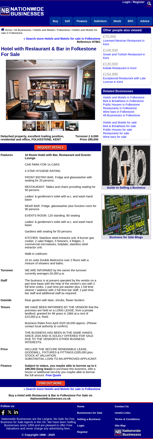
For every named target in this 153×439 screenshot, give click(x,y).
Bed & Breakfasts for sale (119, 126)
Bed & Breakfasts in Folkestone (123, 101)
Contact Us (122, 406)
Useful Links (122, 412)
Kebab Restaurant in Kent (119, 68)
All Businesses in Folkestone (121, 115)
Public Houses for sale (117, 129)
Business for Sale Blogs (126, 237)
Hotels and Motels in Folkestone (124, 97)
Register (139, 2)
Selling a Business (89, 419)
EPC (130, 21)
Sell (67, 21)
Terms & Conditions (127, 419)
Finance (81, 21)
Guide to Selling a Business (126, 187)
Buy (55, 21)
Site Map (120, 425)
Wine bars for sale (115, 136)
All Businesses (22, 29)
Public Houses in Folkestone (121, 104)
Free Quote (53, 375)
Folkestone (63, 29)
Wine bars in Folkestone (118, 111)
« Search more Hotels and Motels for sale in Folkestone (62, 38)
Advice (144, 21)
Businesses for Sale (89, 412)
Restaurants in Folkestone (120, 108)
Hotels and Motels (44, 29)
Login (126, 2)
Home (8, 29)
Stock (117, 21)
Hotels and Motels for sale (120, 122)
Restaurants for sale (116, 133)
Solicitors (100, 21)
